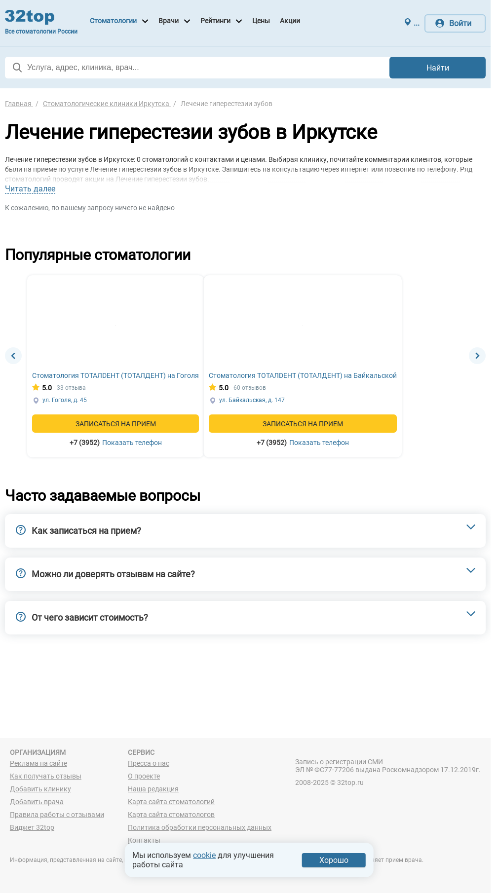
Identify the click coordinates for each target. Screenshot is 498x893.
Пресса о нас (148, 763)
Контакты (144, 840)
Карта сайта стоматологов (171, 815)
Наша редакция (153, 789)
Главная (19, 103)
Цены (261, 21)
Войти (460, 23)
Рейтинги (215, 21)
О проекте (144, 776)
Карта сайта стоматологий (171, 802)
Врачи (168, 21)
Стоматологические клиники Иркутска (107, 103)
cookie (204, 855)
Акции (290, 21)
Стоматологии (113, 21)
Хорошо (333, 860)
